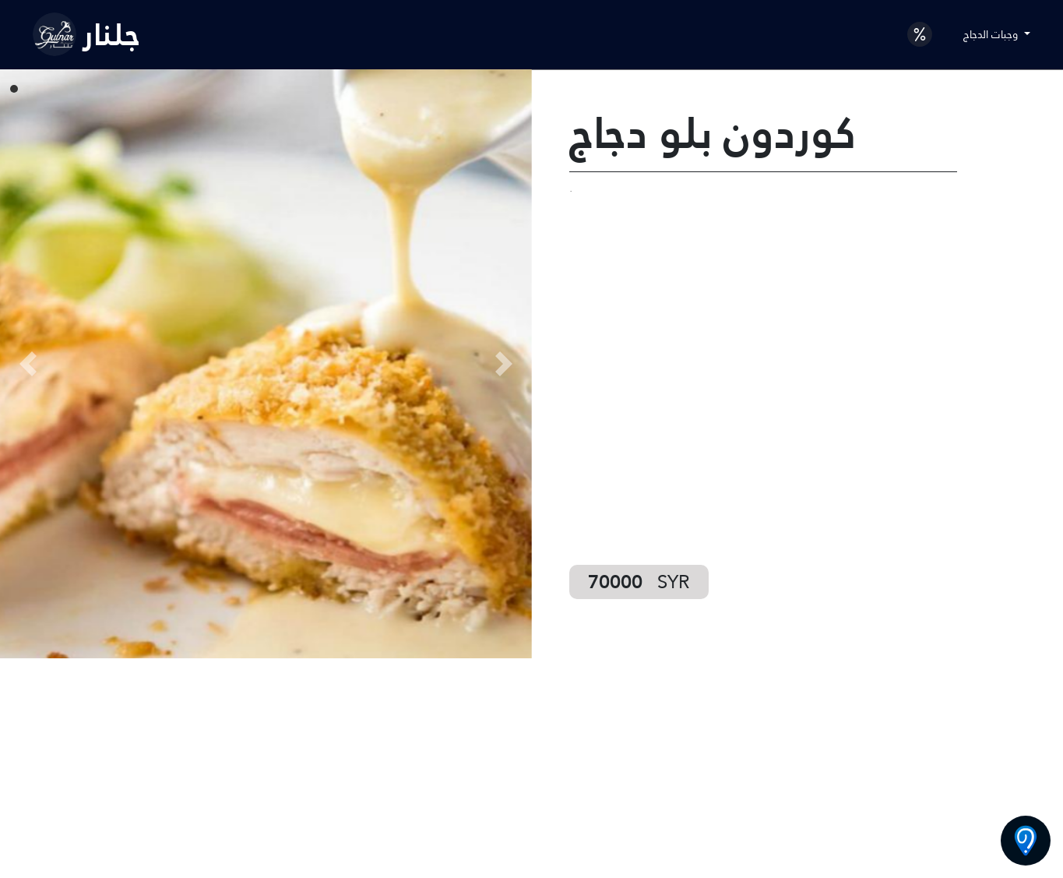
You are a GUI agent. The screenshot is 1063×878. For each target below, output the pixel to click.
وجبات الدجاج (992, 34)
